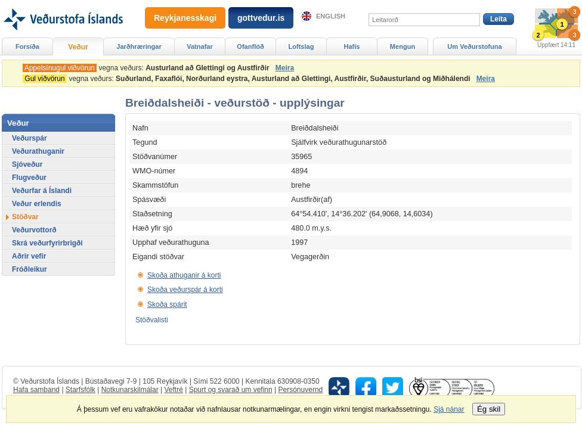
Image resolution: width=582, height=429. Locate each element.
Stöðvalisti (151, 320)
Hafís (352, 46)
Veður (78, 47)
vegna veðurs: (148, 68)
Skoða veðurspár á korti (185, 289)
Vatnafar (200, 46)
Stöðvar (25, 217)
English (330, 16)
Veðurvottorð (34, 230)
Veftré (173, 390)
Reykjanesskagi (185, 18)
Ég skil (488, 409)
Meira (284, 68)
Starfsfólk (80, 390)
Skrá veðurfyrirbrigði (47, 243)
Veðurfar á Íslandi (42, 190)
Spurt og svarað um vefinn (231, 390)
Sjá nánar (449, 409)
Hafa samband (36, 390)
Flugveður (29, 177)
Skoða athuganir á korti (184, 275)
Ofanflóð (250, 46)
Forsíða (27, 46)
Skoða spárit (167, 304)
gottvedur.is (260, 18)
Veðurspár (29, 138)
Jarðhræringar (138, 46)
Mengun (402, 46)
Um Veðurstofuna (474, 46)
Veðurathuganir (38, 151)
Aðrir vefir (29, 256)
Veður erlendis (36, 204)
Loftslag (301, 46)
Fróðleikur (29, 269)
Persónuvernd (300, 390)
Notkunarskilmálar (130, 390)
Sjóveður (27, 164)
